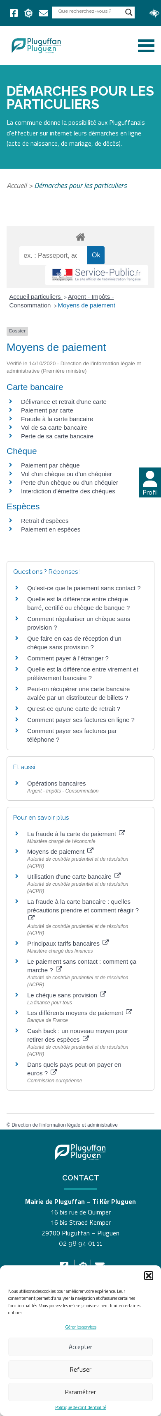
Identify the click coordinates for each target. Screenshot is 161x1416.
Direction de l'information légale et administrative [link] (65, 1125)
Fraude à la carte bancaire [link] (57, 418)
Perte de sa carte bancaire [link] (57, 436)
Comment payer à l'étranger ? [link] (68, 658)
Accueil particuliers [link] (36, 296)
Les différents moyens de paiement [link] (79, 1012)
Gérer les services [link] (80, 1327)
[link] (14, 13)
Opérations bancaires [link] (56, 783)
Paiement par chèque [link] (50, 465)
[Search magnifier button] (129, 12)
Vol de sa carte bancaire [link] (54, 427)
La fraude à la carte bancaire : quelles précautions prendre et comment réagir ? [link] (83, 909)
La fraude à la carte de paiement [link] (76, 833)
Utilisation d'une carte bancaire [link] (74, 876)
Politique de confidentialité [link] (80, 1407)
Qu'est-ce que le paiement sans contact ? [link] (84, 587)
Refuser (80, 1369)
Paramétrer (80, 1392)
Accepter (80, 1347)
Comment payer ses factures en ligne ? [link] (81, 719)
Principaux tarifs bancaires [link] (68, 943)
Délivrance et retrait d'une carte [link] (64, 401)
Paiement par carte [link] (47, 410)
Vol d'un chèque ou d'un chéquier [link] (66, 473)
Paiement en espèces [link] (50, 529)
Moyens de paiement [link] (86, 305)
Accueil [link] (17, 185)
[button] (149, 1276)
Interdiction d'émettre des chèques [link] (68, 491)
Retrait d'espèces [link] (44, 520)
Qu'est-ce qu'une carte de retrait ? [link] (73, 708)
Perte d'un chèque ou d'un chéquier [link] (69, 482)
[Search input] (89, 11)
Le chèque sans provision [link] (66, 995)
